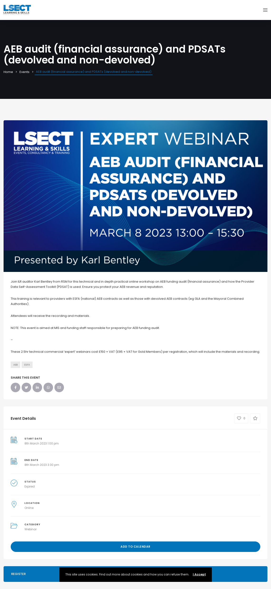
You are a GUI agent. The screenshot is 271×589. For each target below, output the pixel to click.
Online (29, 508)
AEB (15, 364)
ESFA (27, 364)
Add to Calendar (135, 547)
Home (8, 72)
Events (24, 72)
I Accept (199, 574)
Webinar (30, 529)
